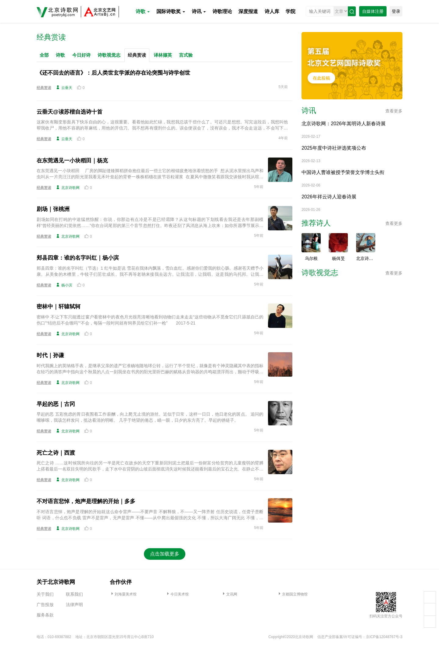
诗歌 (143, 11)
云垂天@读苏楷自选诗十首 (69, 112)
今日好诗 (81, 55)
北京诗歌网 (68, 187)
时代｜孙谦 (50, 355)
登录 (396, 11)
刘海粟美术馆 (123, 594)
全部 (44, 55)
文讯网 (229, 594)
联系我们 (74, 594)
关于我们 (45, 594)
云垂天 (64, 87)
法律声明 (74, 604)
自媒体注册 (373, 11)
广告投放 (45, 604)
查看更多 (393, 110)
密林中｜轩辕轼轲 (58, 306)
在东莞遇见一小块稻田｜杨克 (72, 161)
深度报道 (248, 11)
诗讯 (199, 11)
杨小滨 (64, 285)
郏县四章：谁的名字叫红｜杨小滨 (78, 258)
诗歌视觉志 (109, 55)
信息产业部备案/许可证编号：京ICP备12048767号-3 (359, 637)
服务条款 (45, 614)
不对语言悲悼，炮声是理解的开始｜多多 (86, 501)
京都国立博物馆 (292, 594)
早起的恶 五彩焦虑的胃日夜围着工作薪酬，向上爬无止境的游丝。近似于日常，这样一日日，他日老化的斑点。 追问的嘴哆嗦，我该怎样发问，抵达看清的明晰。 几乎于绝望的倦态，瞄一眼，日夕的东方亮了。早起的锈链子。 (150, 417)
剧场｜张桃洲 (53, 209)
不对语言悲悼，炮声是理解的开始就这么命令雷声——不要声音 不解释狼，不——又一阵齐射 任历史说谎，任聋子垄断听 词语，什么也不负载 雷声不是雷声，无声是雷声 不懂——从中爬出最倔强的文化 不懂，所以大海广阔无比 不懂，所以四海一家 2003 (150, 515)
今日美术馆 (177, 594)
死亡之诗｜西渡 (56, 453)
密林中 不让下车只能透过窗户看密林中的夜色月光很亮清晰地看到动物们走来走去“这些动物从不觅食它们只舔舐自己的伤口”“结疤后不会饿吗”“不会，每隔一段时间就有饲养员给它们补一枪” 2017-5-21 (150, 319)
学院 (290, 11)
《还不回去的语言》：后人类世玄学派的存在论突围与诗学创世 (113, 73)
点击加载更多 (164, 553)
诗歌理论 (222, 11)
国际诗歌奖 (170, 11)
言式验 (186, 55)
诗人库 (272, 11)
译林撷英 (163, 55)
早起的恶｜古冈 (56, 404)
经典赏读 (137, 55)
